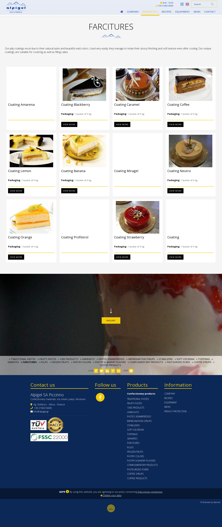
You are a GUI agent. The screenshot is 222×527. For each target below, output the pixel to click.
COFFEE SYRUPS (135, 473)
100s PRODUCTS (135, 407)
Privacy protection (175, 411)
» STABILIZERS (165, 359)
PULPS (130, 447)
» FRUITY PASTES (46, 359)
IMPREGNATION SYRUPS (139, 421)
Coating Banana (72, 171)
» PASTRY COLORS (81, 362)
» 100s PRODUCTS (68, 359)
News (197, 11)
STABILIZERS (133, 425)
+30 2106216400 (43, 407)
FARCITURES (133, 442)
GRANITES (132, 438)
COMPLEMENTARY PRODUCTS (142, 464)
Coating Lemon (18, 171)
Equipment (182, 11)
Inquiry (111, 320)
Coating (172, 237)
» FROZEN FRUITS (59, 362)
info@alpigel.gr (41, 411)
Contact (210, 11)
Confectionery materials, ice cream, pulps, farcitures (58, 399)
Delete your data (111, 495)
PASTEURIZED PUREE (138, 469)
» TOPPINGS (203, 359)
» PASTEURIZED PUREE (177, 362)
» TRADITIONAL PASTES (22, 359)
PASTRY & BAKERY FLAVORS (141, 460)
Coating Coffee (177, 104)
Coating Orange (18, 237)
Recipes (166, 11)
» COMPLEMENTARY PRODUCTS (145, 362)
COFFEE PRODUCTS (137, 478)
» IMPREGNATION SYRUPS (140, 359)
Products (150, 11)
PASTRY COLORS (135, 456)
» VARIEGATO (87, 359)
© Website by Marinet (210, 502)
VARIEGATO (133, 412)
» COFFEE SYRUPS (201, 362)
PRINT (128, 370)
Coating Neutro (177, 171)
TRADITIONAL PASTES (138, 398)
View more (67, 124)
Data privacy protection (150, 491)
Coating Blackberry (74, 104)
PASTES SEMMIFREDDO (139, 416)
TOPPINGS (132, 434)
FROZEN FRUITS (135, 451)
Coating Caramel (125, 104)
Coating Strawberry (127, 237)
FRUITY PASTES (134, 403)
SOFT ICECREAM (135, 429)
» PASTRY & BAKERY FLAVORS (109, 362)
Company (133, 11)
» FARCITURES (29, 362)
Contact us (42, 384)
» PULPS (43, 362)
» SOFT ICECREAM (184, 359)
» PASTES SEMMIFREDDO (110, 359)
